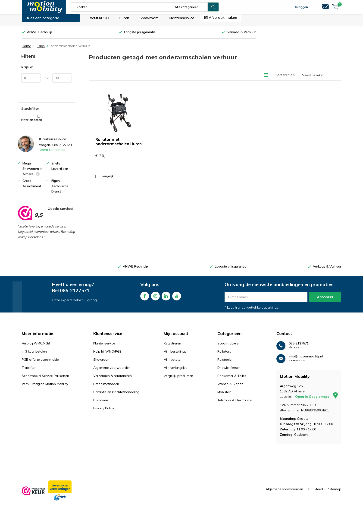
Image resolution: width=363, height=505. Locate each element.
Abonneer (325, 300)
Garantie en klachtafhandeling (116, 395)
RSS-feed (315, 492)
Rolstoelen (225, 363)
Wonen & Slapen (230, 387)
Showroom (149, 21)
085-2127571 (75, 294)
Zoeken (213, 7)
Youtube (176, 298)
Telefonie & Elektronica (234, 403)
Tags (41, 49)
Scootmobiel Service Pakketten (45, 379)
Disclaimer (101, 403)
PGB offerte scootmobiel (40, 363)
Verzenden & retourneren (112, 379)
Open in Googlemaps (316, 400)
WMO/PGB (99, 21)
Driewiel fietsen (229, 371)
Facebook (144, 298)
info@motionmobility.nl (306, 360)
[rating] (25, 216)
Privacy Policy (103, 412)
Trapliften (29, 371)
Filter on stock (38, 121)
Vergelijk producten (178, 379)
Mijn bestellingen (176, 355)
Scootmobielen (228, 347)
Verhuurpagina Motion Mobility (45, 387)
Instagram (155, 298)
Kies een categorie (43, 21)
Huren (124, 21)
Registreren (172, 347)
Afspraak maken (220, 21)
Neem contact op (52, 153)
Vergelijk (104, 180)
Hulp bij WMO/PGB (36, 347)
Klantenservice (181, 21)
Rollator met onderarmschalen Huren (118, 145)
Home (26, 49)
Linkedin (166, 298)
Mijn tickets (172, 363)
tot (46, 81)
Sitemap (334, 492)
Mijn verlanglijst (175, 371)
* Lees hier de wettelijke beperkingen (252, 311)
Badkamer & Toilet (231, 379)
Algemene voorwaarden (112, 371)
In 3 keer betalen (34, 355)
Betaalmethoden (106, 387)
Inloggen (301, 7)
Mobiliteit (224, 395)
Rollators (224, 355)
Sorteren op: (285, 78)
